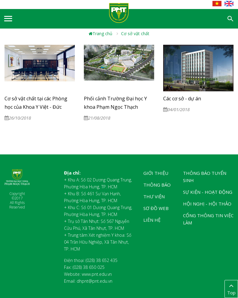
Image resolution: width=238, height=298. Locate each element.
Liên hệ (151, 220)
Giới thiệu (155, 173)
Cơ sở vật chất (135, 33)
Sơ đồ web (156, 208)
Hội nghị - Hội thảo (207, 204)
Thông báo (157, 185)
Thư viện (154, 196)
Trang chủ (100, 33)
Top (231, 289)
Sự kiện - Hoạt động (207, 192)
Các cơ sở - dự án (182, 98)
